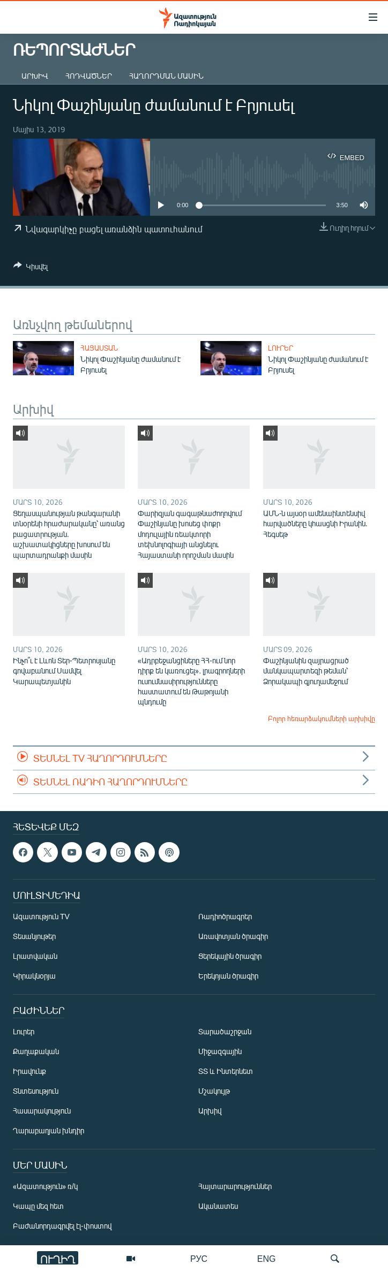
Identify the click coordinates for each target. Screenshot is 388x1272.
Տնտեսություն (35, 1091)
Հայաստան (99, 348)
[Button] (30, 268)
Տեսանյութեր (34, 936)
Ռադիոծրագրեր (225, 916)
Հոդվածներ (88, 75)
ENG (266, 1258)
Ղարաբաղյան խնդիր (48, 1130)
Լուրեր (280, 348)
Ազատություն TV (41, 916)
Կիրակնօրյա (34, 976)
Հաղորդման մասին (166, 75)
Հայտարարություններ (235, 1186)
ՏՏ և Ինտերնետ (225, 1071)
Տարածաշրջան (224, 1031)
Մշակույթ (214, 1091)
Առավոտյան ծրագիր (233, 936)
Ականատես (218, 1206)
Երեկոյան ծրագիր (228, 976)
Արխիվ (34, 75)
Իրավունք (29, 1071)
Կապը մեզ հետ (38, 1206)
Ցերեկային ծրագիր (230, 956)
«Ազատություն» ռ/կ (45, 1186)
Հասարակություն (42, 1111)
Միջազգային (220, 1051)
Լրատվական (35, 956)
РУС (198, 1258)
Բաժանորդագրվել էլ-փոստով (62, 1226)
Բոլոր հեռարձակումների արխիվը (321, 718)
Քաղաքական (36, 1051)
